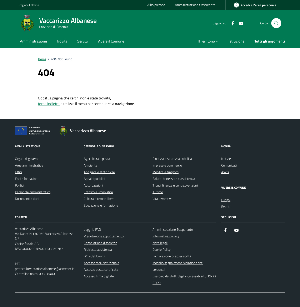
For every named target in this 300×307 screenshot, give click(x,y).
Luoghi (225, 199)
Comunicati (229, 165)
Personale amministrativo (32, 191)
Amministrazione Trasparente (172, 229)
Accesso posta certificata (101, 269)
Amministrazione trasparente (195, 4)
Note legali (160, 242)
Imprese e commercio (167, 165)
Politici (19, 185)
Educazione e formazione (101, 205)
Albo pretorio (156, 4)
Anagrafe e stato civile (99, 171)
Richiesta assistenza (98, 249)
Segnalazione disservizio (100, 242)
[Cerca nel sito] (276, 23)
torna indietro (49, 104)
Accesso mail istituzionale (101, 262)
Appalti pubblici (94, 178)
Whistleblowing (94, 256)
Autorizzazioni (93, 185)
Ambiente (90, 165)
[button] (208, 41)
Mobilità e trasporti (165, 171)
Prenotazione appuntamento (104, 236)
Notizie (226, 158)
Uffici (18, 171)
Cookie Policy (161, 249)
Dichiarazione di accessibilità (171, 256)
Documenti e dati (27, 198)
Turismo (157, 191)
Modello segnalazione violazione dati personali (177, 266)
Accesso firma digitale (99, 276)
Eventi (225, 206)
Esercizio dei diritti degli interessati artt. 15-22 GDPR (184, 279)
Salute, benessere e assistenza (173, 178)
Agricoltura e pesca (97, 158)
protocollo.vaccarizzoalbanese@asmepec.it (44, 268)
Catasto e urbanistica (98, 191)
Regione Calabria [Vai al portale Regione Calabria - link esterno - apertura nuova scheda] (29, 5)
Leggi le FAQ (92, 229)
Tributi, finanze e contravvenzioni (175, 185)
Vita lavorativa (162, 198)
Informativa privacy (165, 236)
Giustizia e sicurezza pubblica (172, 158)
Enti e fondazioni (26, 178)
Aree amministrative (29, 165)
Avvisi (225, 171)
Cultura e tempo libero (99, 198)
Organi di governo (27, 158)
